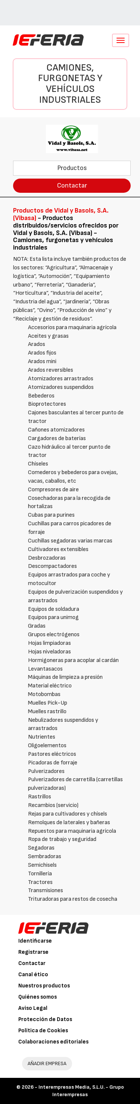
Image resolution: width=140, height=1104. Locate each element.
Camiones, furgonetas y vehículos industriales (70, 84)
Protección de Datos (45, 1019)
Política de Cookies (43, 1030)
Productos (72, 168)
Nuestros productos (44, 985)
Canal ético (33, 974)
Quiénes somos (37, 997)
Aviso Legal (32, 1008)
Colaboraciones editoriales (53, 1041)
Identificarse (35, 940)
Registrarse (33, 952)
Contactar (72, 185)
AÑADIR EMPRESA (47, 1063)
